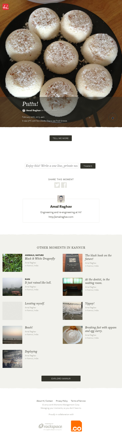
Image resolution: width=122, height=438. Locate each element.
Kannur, (50, 110)
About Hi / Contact (45, 400)
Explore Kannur (61, 378)
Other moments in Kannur (61, 247)
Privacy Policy (62, 400)
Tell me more (61, 138)
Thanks (88, 166)
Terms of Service (78, 400)
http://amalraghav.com (61, 217)
